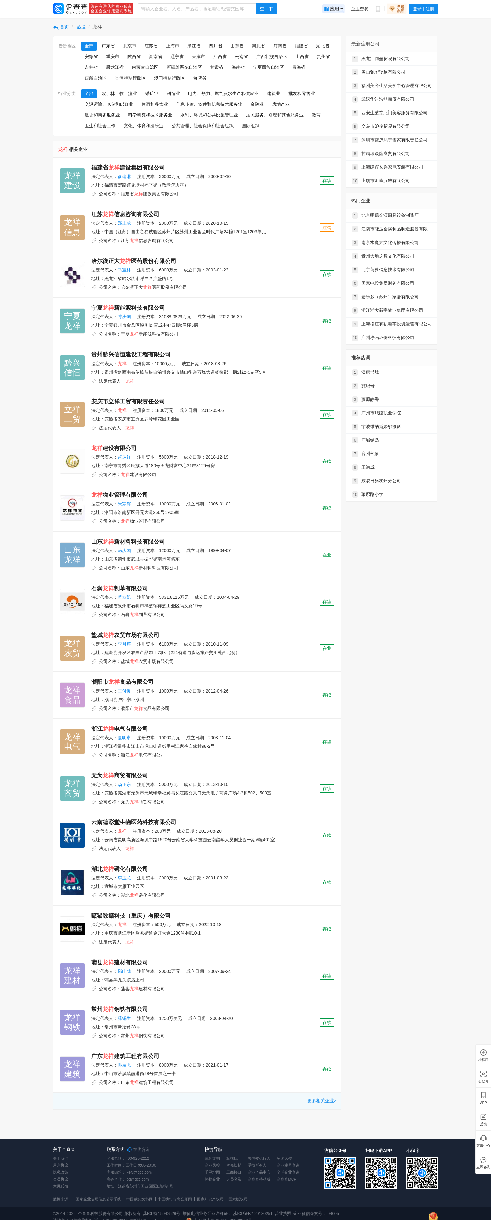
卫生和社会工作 (100, 125)
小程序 (483, 1060)
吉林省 (91, 67)
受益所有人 (257, 1165)
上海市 (172, 45)
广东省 (108, 45)
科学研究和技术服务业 (150, 114)
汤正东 (124, 784)
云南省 (241, 56)
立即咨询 (483, 1167)
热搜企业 (212, 1179)
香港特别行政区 (130, 77)
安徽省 (91, 56)
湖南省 (155, 56)
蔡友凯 (124, 597)
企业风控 (212, 1165)
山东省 (237, 45)
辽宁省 (177, 56)
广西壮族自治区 (271, 56)
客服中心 (483, 1146)
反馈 (483, 1124)
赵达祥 (124, 457)
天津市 (198, 56)
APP (483, 1103)
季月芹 (124, 643)
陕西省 (134, 56)
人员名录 (233, 1179)
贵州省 (323, 56)
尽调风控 (284, 1158)
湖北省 (322, 45)
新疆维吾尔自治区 (184, 67)
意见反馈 (60, 1186)
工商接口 (233, 1172)
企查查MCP (287, 1179)
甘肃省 (216, 67)
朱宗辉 (124, 503)
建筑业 (273, 93)
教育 (316, 114)
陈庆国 (124, 316)
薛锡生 (124, 1018)
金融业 (257, 104)
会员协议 (60, 1179)
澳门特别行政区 (169, 77)
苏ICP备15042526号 (161, 1213)
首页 (61, 26)
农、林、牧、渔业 (119, 93)
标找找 (232, 1158)
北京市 (129, 45)
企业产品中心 (259, 1172)
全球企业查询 (288, 1172)
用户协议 (60, 1165)
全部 (89, 45)
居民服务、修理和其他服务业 (275, 114)
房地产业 (281, 104)
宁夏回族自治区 (268, 67)
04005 (333, 1213)
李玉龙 (124, 877)
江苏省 (151, 45)
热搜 (81, 26)
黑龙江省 (115, 67)
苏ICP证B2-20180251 (253, 1213)
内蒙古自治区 (145, 67)
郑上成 (124, 223)
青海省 (298, 67)
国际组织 (250, 125)
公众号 (483, 1081)
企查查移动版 (259, 1179)
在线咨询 (138, 1149)
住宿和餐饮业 (154, 104)
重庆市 (112, 56)
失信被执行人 (259, 1158)
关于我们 (60, 1158)
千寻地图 (212, 1172)
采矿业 (151, 93)
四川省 (215, 45)
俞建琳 (124, 176)
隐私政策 (60, 1172)
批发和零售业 (301, 93)
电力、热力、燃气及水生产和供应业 (223, 93)
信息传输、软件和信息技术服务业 (209, 104)
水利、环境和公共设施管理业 (209, 114)
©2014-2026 (64, 1213)
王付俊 (124, 690)
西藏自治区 (96, 77)
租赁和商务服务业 (102, 114)
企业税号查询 (288, 1165)
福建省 (301, 45)
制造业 (173, 93)
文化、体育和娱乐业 (143, 125)
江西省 (220, 56)
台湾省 (199, 77)
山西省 (302, 56)
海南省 (238, 67)
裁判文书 (212, 1158)
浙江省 (194, 45)
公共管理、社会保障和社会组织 (203, 125)
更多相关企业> (321, 1100)
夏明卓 (124, 737)
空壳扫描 (233, 1165)
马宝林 (124, 269)
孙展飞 (124, 1065)
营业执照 (283, 1213)
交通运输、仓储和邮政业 (109, 104)
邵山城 (124, 971)
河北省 (258, 45)
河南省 (280, 45)
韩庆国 (124, 550)
